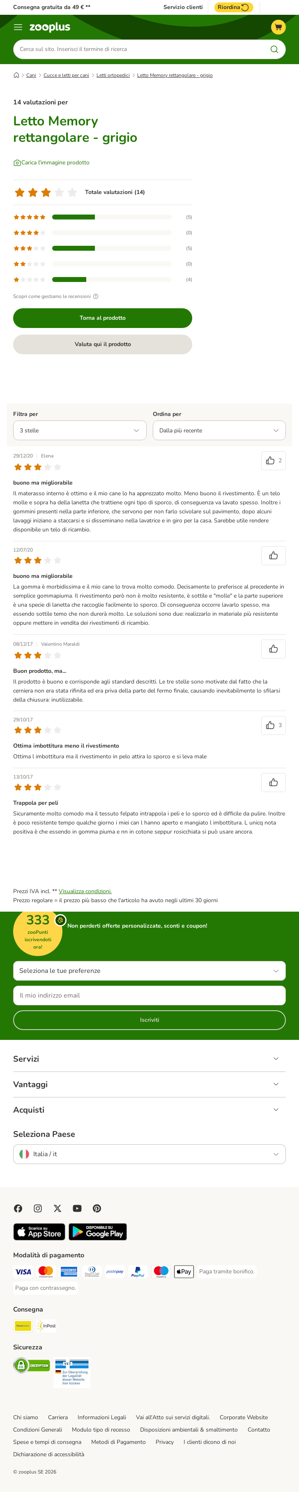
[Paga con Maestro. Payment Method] (161, 1274)
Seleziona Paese (44, 1135)
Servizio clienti (183, 7)
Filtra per (25, 414)
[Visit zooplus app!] (39, 1239)
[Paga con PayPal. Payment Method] (138, 1274)
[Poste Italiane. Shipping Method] (23, 1328)
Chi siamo (25, 1418)
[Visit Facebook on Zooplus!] (18, 1209)
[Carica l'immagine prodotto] (51, 162)
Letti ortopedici (113, 75)
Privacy (165, 1442)
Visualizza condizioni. (85, 892)
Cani (31, 75)
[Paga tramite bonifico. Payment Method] (227, 1272)
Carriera (58, 1418)
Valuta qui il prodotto (103, 344)
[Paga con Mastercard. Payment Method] (46, 1274)
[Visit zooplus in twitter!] (57, 1209)
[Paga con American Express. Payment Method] (69, 1274)
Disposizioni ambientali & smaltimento (189, 1430)
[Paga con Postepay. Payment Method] (115, 1274)
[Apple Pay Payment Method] (184, 1274)
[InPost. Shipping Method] (46, 1328)
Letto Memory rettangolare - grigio (175, 75)
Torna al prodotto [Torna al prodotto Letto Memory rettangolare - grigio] (103, 318)
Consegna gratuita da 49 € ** (51, 7)
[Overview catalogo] (18, 27)
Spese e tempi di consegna (47, 1442)
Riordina (234, 7)
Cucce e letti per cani (66, 75)
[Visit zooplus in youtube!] (77, 1209)
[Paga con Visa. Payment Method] (23, 1274)
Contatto (259, 1430)
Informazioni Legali (102, 1418)
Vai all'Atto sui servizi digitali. (173, 1418)
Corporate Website (244, 1418)
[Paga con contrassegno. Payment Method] (45, 1288)
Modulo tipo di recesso (101, 1430)
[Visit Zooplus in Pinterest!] (97, 1209)
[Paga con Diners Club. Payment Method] (92, 1274)
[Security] (31, 1367)
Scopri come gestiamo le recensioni (57, 296)
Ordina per (167, 414)
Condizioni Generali (37, 1430)
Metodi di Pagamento (118, 1442)
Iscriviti (149, 1020)
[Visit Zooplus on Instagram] (38, 1209)
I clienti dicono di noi (210, 1442)
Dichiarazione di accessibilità (48, 1454)
